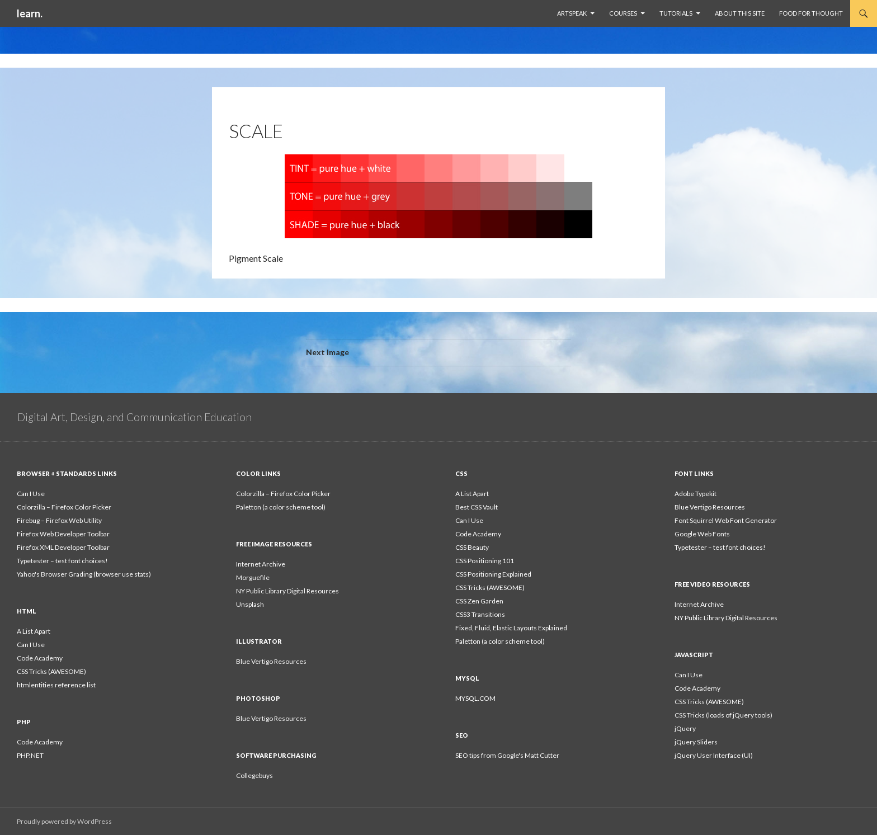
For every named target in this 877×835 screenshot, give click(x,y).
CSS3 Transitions (480, 614)
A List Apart (472, 493)
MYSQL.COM (475, 698)
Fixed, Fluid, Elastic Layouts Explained (511, 628)
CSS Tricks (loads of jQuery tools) (723, 715)
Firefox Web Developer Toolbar (63, 534)
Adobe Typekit (695, 493)
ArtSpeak (572, 13)
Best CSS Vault (476, 507)
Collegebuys (254, 775)
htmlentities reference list (56, 685)
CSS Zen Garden (479, 601)
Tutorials (675, 13)
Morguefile (253, 577)
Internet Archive (260, 564)
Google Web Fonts (702, 534)
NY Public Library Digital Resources (287, 591)
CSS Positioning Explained (493, 574)
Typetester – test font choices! (62, 560)
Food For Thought (811, 13)
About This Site (740, 13)
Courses (623, 13)
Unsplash (250, 604)
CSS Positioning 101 (484, 560)
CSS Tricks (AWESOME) (490, 587)
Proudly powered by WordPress (64, 821)
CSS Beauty (472, 547)
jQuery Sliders (696, 742)
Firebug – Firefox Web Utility (59, 520)
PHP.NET (30, 755)
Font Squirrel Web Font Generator (726, 520)
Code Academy (478, 534)
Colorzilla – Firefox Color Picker (64, 507)
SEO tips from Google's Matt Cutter (507, 755)
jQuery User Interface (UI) (714, 755)
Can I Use (31, 493)
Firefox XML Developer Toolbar (63, 547)
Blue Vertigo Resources (710, 507)
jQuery (685, 728)
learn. (30, 13)
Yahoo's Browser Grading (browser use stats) (84, 574)
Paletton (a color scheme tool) (281, 507)
